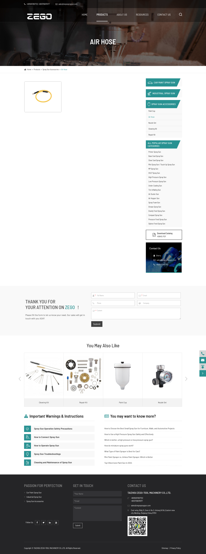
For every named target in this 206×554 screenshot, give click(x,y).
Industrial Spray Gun (161, 93)
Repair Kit (151, 135)
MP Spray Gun (153, 169)
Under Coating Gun (155, 186)
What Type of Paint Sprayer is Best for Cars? (122, 451)
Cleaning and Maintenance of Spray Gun (48, 462)
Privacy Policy (175, 548)
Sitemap (165, 548)
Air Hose (64, 69)
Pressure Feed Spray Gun (157, 219)
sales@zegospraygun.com (166, 260)
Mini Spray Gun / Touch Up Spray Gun (161, 164)
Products (102, 14)
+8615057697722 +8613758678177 (37, 4)
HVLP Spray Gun (154, 173)
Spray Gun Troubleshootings (42, 453)
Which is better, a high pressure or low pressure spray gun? (128, 440)
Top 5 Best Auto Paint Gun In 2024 (118, 463)
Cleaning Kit (152, 129)
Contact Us (164, 14)
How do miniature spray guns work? (118, 445)
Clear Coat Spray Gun (155, 160)
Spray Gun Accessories (51, 69)
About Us (122, 14)
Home (85, 14)
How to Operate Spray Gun (41, 445)
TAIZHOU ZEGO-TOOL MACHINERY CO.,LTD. (49, 548)
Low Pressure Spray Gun (157, 181)
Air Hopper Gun (153, 198)
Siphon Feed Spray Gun (156, 224)
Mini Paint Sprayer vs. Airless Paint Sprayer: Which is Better (128, 457)
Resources (142, 14)
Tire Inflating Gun (154, 190)
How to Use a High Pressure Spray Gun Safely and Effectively (128, 434)
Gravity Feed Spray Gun (156, 211)
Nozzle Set (152, 123)
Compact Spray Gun (155, 215)
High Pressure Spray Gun (157, 177)
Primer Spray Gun (154, 152)
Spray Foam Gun (154, 202)
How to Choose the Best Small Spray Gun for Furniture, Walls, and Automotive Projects (139, 428)
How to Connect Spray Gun (41, 437)
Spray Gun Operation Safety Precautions (48, 428)
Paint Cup (151, 111)
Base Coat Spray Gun (155, 156)
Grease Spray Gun (154, 207)
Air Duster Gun (153, 194)
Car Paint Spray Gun (161, 82)
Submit (96, 324)
